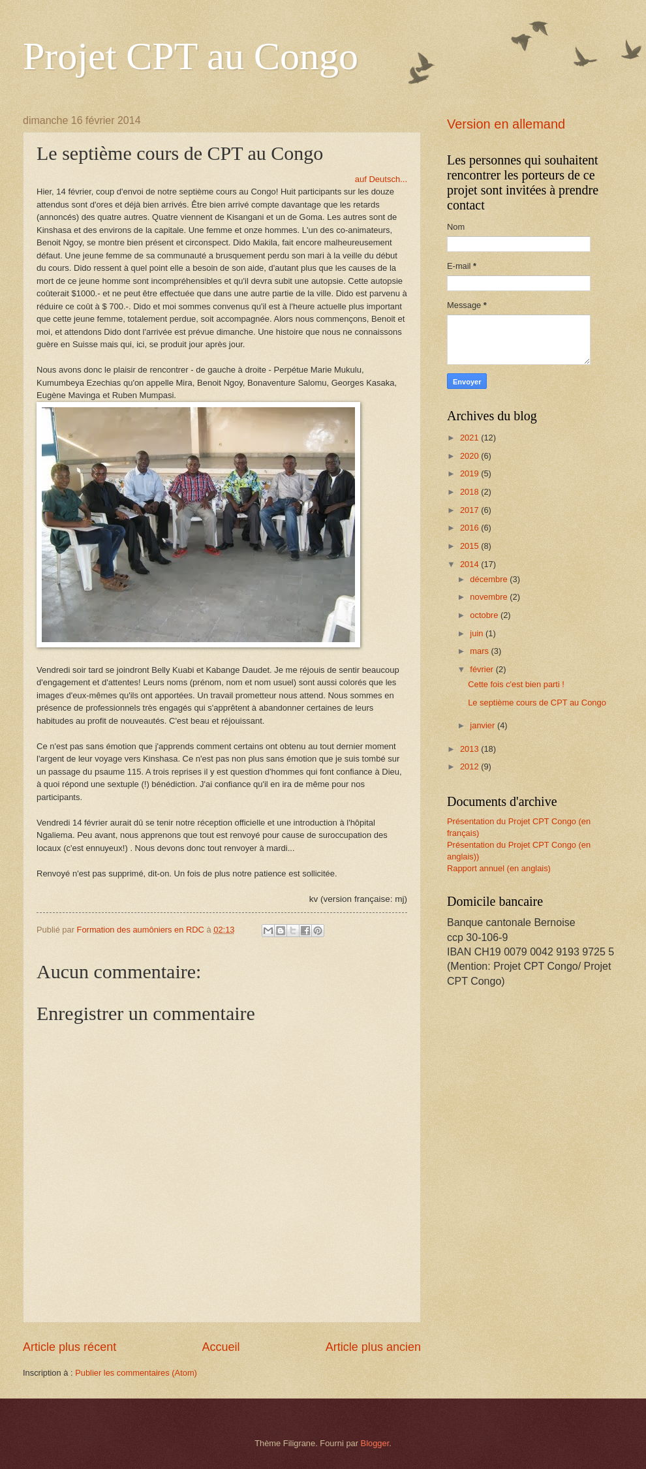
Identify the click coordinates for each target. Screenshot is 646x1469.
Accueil (220, 1346)
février (482, 669)
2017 (470, 510)
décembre (490, 579)
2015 (470, 546)
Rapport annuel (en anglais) (499, 868)
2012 (470, 766)
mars (480, 651)
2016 (470, 528)
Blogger (375, 1443)
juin (477, 633)
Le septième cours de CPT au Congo (537, 702)
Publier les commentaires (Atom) (136, 1373)
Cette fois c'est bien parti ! (516, 684)
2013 (470, 749)
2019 (470, 473)
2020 (470, 456)
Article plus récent (69, 1346)
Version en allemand (506, 124)
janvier (483, 725)
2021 (470, 437)
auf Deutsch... (381, 179)
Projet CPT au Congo (190, 56)
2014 (470, 564)
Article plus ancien (373, 1346)
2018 (470, 492)
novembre (490, 597)
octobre (485, 615)
